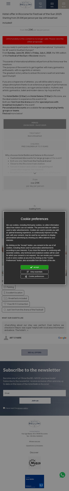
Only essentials (34, 272)
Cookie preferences (34, 276)
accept (34, 267)
